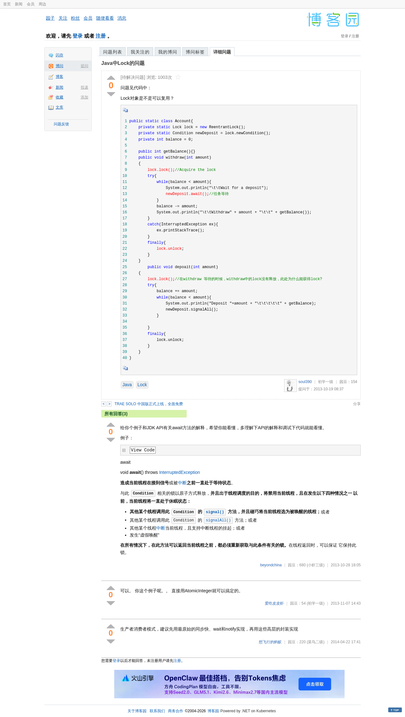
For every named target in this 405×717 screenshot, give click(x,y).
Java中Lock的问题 (123, 63)
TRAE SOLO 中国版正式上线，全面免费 (149, 404)
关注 (63, 18)
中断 (182, 482)
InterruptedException (179, 472)
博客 (59, 76)
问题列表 (112, 51)
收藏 (59, 97)
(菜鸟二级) (315, 642)
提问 (84, 66)
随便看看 (105, 18)
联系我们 (157, 711)
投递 (84, 87)
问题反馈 (61, 124)
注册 (101, 36)
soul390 (305, 382)
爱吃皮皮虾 (274, 603)
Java (127, 384)
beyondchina (271, 565)
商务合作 (175, 711)
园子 (50, 18)
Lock (142, 384)
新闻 (18, 4)
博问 (59, 66)
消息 (121, 18)
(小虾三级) (315, 565)
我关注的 (140, 51)
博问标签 (195, 51)
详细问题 (222, 51)
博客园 (213, 711)
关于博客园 (137, 711)
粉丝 (75, 18)
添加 (84, 97)
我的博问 (167, 51)
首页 (7, 4)
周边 (42, 4)
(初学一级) (315, 603)
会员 (30, 4)
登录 (77, 36)
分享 (357, 404)
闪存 (59, 55)
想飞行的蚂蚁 (270, 642)
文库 (59, 107)
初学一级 (325, 382)
